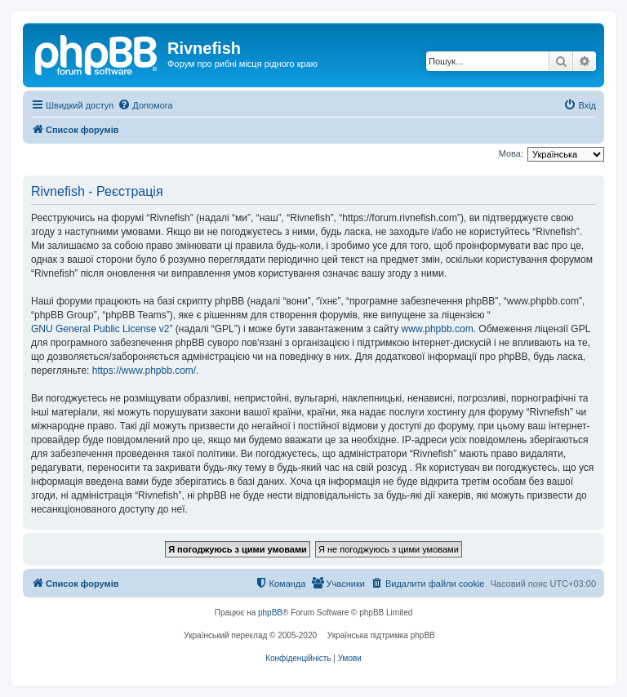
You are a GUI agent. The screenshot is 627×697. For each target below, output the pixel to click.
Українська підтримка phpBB (381, 635)
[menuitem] (145, 105)
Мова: (511, 153)
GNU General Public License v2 (100, 329)
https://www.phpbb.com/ (144, 370)
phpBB (270, 612)
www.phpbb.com (438, 329)
